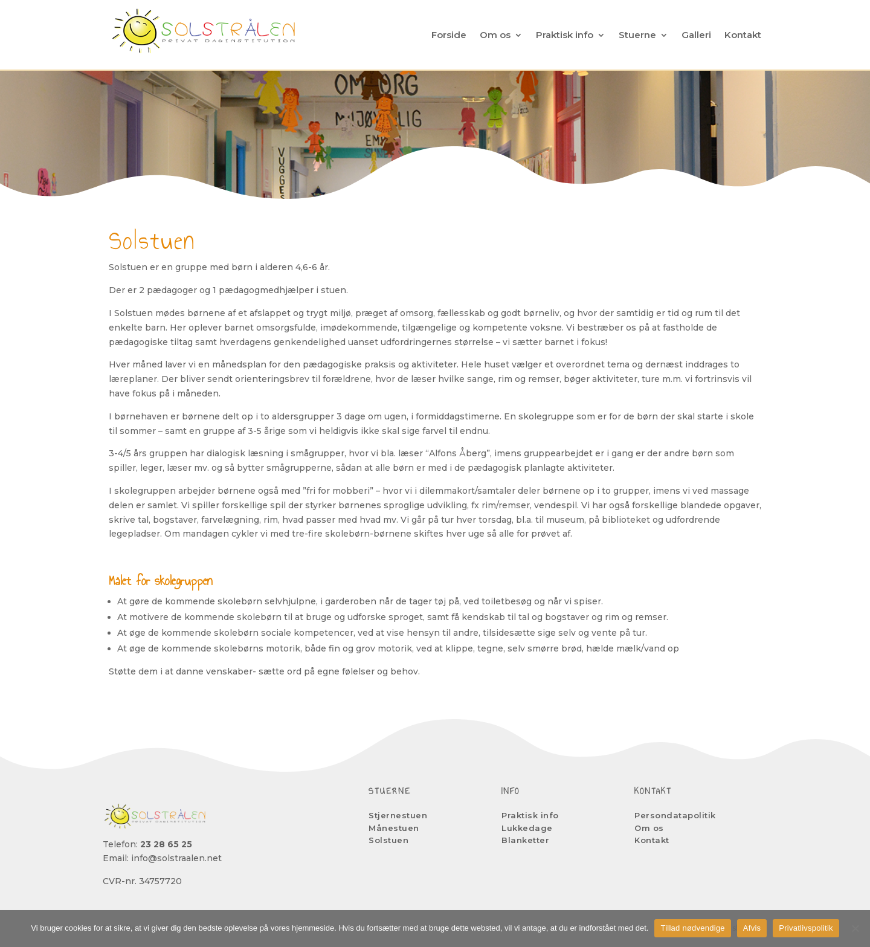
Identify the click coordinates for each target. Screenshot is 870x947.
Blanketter (525, 840)
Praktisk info (564, 34)
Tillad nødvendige (692, 927)
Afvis (752, 927)
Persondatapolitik (675, 815)
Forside (448, 34)
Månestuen (394, 828)
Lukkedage (527, 828)
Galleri (696, 34)
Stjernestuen (398, 815)
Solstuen (388, 840)
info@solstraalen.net (176, 858)
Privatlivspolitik (806, 927)
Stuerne (637, 34)
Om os (495, 34)
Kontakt (742, 34)
